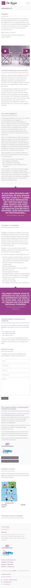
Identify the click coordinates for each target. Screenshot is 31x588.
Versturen (4, 398)
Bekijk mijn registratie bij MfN (10, 457)
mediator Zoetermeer (17, 325)
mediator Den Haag (9, 331)
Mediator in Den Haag (7, 562)
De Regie (21, 254)
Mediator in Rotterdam (7, 564)
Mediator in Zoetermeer (7, 566)
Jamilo (14, 570)
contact (7, 32)
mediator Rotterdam (9, 333)
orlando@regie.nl (7, 582)
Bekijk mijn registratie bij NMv (10, 461)
